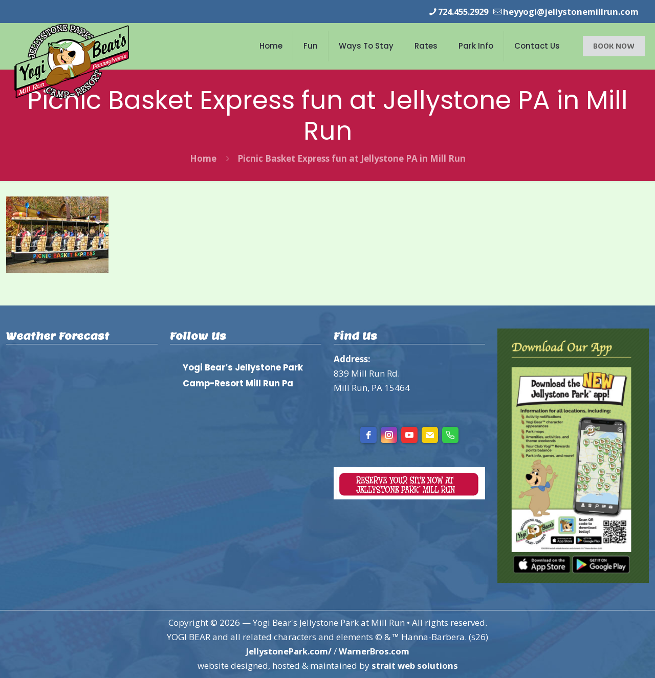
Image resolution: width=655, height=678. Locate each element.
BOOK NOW (614, 46)
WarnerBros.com (375, 651)
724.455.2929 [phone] (457, 11)
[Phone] (450, 435)
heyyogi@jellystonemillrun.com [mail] (569, 11)
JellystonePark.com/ (288, 651)
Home (203, 158)
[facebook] (368, 435)
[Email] (430, 435)
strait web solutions (414, 665)
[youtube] (409, 435)
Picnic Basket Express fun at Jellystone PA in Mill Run (351, 158)
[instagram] (389, 435)
